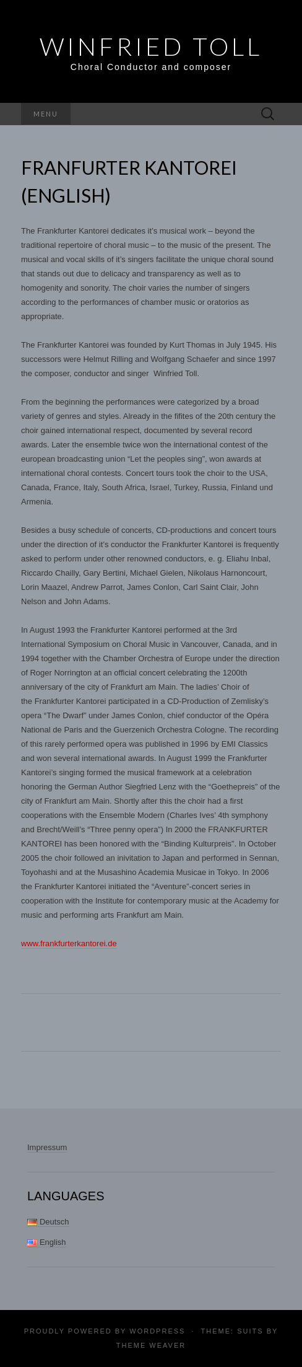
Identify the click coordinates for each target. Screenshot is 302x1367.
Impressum (47, 1147)
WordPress (157, 1331)
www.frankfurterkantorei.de (69, 943)
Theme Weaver (151, 1345)
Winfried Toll (151, 46)
